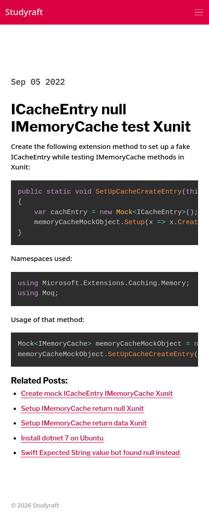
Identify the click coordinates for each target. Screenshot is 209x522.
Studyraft (24, 11)
